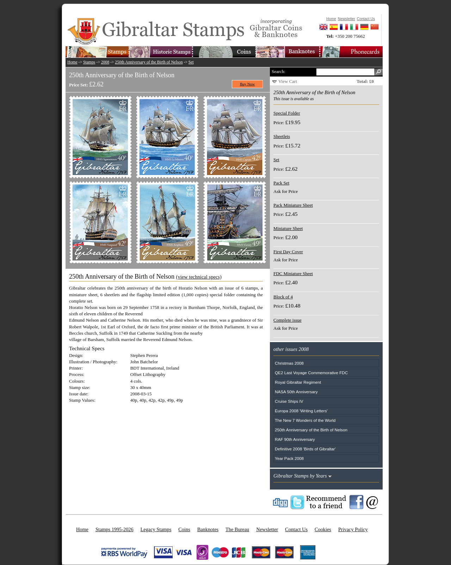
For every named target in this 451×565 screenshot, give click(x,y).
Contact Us (296, 529)
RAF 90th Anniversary (295, 439)
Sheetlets (281, 136)
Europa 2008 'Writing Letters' (301, 410)
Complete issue (287, 320)
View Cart (287, 81)
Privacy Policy (353, 529)
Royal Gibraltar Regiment (298, 382)
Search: (278, 71)
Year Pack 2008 (289, 458)
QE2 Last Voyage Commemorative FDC (311, 372)
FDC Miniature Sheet (293, 273)
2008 (105, 62)
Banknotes (207, 529)
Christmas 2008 (289, 363)
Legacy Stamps (156, 529)
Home (72, 62)
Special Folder (286, 113)
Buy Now (247, 84)
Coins (184, 529)
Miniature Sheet (288, 228)
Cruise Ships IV (289, 401)
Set (191, 62)
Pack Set (281, 183)
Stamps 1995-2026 (114, 529)
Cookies (323, 529)
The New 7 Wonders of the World (305, 420)
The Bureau (237, 529)
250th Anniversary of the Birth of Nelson (149, 62)
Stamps (89, 62)
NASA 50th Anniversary (296, 391)
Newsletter (267, 529)
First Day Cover (288, 251)
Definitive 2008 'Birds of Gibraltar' (305, 448)
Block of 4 (283, 296)
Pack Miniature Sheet (293, 205)
